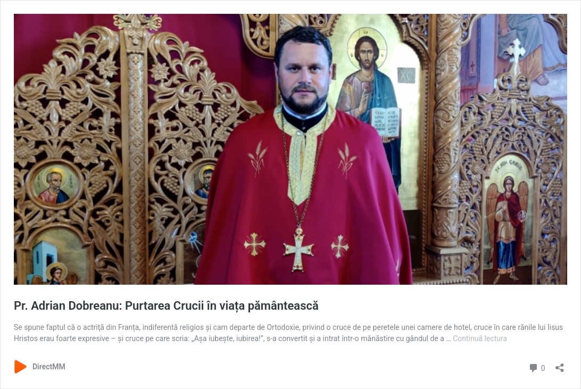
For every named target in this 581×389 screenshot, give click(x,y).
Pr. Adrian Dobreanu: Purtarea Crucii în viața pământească (166, 305)
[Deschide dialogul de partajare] (559, 364)
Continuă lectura (480, 338)
